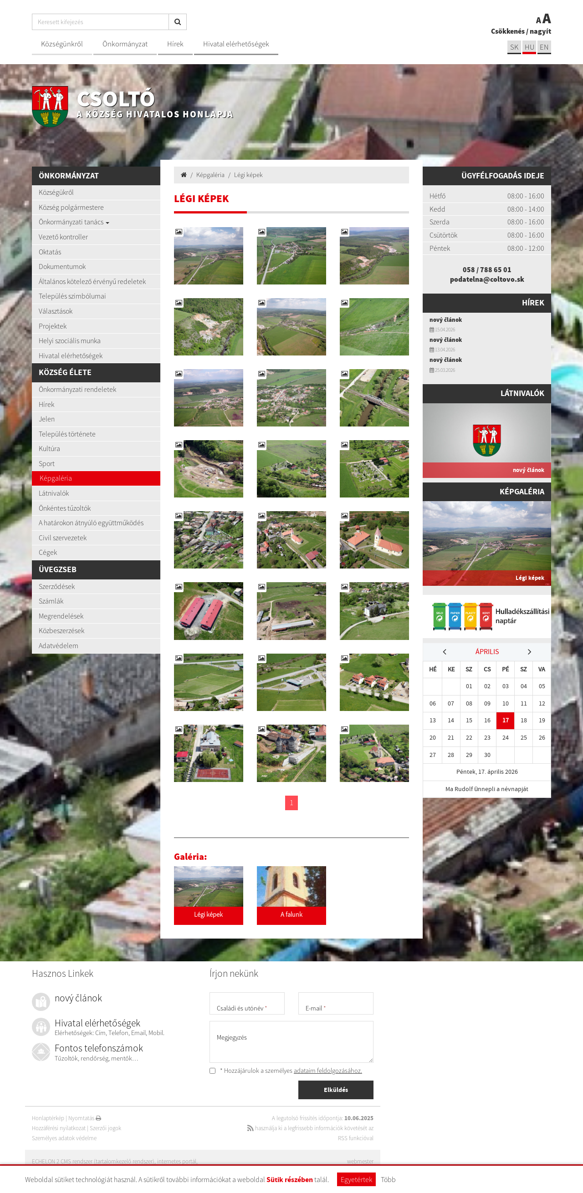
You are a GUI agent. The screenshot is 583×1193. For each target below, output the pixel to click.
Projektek (52, 325)
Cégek (48, 552)
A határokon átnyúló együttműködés (91, 522)
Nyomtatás (84, 1118)
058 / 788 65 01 (487, 269)
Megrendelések (61, 615)
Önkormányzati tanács (74, 221)
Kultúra (49, 448)
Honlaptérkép (48, 1118)
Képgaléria (56, 477)
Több (388, 1179)
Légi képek (248, 175)
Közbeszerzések (61, 630)
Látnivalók (54, 493)
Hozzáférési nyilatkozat (59, 1128)
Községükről (56, 192)
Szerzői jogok (105, 1128)
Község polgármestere (71, 207)
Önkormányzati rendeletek (77, 389)
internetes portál (176, 1161)
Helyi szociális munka (70, 340)
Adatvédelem (58, 645)
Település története (67, 433)
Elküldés (336, 1089)
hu (529, 47)
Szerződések (57, 586)
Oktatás (50, 251)
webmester (360, 1161)
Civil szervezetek (63, 537)
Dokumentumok (62, 266)
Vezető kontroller (63, 236)
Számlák (51, 600)
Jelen (47, 418)
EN (544, 47)
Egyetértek (356, 1179)
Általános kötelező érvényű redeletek (92, 281)
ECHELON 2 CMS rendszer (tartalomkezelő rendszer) (93, 1161)
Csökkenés (508, 31)
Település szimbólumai (72, 295)
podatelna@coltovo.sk (487, 279)
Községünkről (62, 44)
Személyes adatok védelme (64, 1138)
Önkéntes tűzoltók (65, 508)
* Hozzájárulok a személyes (286, 1070)
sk (514, 47)
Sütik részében (289, 1179)
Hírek (175, 44)
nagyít (540, 31)
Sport (47, 463)
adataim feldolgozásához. (328, 1070)
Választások (55, 310)
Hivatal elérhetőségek (236, 44)
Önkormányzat (125, 44)
